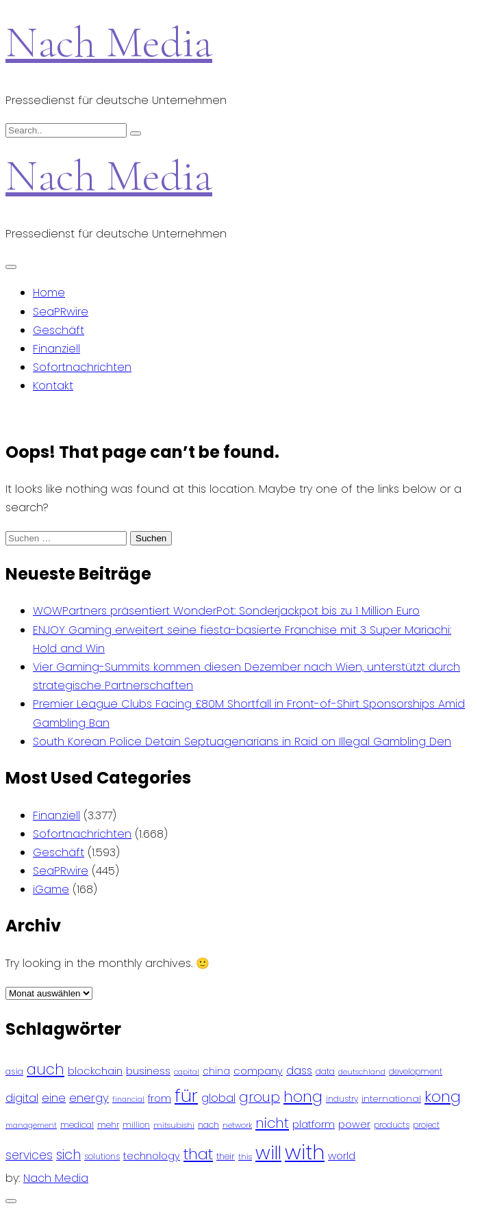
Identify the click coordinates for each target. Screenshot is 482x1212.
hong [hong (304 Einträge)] (302, 1096)
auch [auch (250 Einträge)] (45, 1069)
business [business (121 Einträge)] (148, 1070)
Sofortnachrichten (82, 367)
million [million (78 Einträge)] (136, 1125)
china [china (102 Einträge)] (216, 1071)
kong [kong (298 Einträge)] (442, 1096)
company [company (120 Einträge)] (258, 1070)
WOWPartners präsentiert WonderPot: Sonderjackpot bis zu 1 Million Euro (226, 611)
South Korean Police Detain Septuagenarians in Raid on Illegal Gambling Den (242, 741)
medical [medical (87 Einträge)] (77, 1125)
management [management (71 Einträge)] (31, 1125)
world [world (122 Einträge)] (341, 1155)
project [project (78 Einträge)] (426, 1125)
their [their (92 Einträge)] (225, 1156)
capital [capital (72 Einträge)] (186, 1072)
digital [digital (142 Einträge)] (21, 1098)
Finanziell (56, 349)
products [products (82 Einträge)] (391, 1125)
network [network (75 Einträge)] (237, 1125)
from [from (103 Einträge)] (159, 1098)
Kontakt (53, 386)
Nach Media (108, 42)
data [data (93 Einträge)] (325, 1071)
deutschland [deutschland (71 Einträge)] (361, 1072)
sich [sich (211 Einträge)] (68, 1155)
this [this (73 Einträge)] (245, 1156)
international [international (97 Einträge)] (391, 1098)
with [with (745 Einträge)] (305, 1152)
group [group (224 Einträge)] (259, 1097)
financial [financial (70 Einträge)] (128, 1099)
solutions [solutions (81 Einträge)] (102, 1156)
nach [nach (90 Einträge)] (208, 1125)
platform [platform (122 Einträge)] (313, 1124)
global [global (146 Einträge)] (218, 1098)
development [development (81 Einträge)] (415, 1071)
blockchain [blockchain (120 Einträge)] (95, 1070)
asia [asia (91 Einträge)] (14, 1071)
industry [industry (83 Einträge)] (342, 1099)
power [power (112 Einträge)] (354, 1124)
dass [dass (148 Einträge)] (299, 1071)
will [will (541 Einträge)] (268, 1152)
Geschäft (58, 330)
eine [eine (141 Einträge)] (54, 1098)
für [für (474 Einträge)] (186, 1095)
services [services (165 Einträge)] (29, 1155)
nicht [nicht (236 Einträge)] (272, 1123)
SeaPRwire (60, 312)
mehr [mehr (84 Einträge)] (108, 1125)
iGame (51, 889)
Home (49, 292)
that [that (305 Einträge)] (198, 1154)
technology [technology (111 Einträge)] (151, 1156)
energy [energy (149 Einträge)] (89, 1097)
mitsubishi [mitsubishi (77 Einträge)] (173, 1125)
